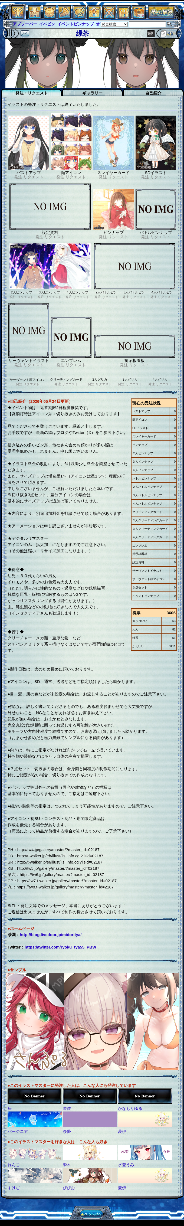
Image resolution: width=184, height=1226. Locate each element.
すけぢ (14, 1187)
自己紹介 (153, 93)
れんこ (14, 1164)
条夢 (67, 1131)
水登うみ (126, 1164)
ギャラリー (92, 93)
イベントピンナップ (75, 24)
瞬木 (67, 1164)
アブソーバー (25, 24)
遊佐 (67, 1108)
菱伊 (122, 1131)
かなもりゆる (130, 1108)
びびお (69, 1187)
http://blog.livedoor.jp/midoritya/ (50, 934)
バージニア (18, 1131)
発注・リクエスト (31, 93)
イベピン (47, 24)
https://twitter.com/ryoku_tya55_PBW (60, 947)
